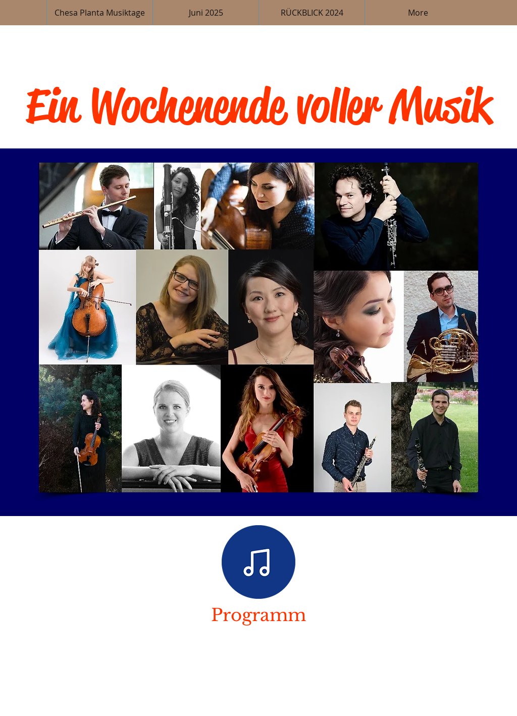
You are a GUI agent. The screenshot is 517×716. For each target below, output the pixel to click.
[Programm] (258, 562)
